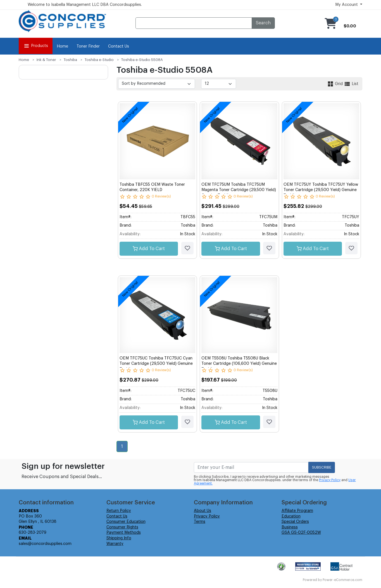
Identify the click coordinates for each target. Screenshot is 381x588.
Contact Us (118, 46)
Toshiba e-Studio (99, 60)
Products (35, 46)
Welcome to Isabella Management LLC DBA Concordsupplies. (85, 5)
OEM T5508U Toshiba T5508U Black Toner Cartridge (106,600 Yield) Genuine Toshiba (239, 363)
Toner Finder (88, 46)
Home (62, 46)
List (351, 84)
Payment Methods (123, 533)
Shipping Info (118, 538)
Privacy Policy (329, 480)
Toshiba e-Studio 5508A (142, 60)
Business (290, 527)
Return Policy (118, 511)
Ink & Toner (46, 60)
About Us (202, 511)
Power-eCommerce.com (342, 580)
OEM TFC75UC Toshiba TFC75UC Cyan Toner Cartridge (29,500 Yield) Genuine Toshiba (156, 363)
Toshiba (70, 60)
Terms (199, 522)
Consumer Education (126, 522)
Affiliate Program (297, 511)
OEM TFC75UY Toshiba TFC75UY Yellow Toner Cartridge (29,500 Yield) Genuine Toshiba (321, 190)
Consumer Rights (122, 527)
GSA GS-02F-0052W (301, 533)
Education (291, 516)
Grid (335, 84)
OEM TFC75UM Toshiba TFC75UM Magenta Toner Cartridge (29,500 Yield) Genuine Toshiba (238, 190)
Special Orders (295, 522)
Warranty (114, 544)
